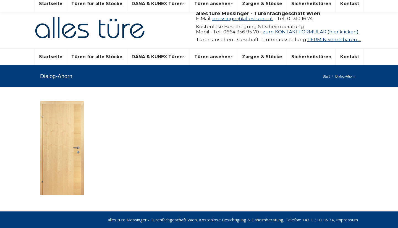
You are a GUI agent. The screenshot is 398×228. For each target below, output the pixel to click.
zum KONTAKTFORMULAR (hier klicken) (310, 32)
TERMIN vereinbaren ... (334, 39)
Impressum (347, 219)
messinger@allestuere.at (242, 18)
